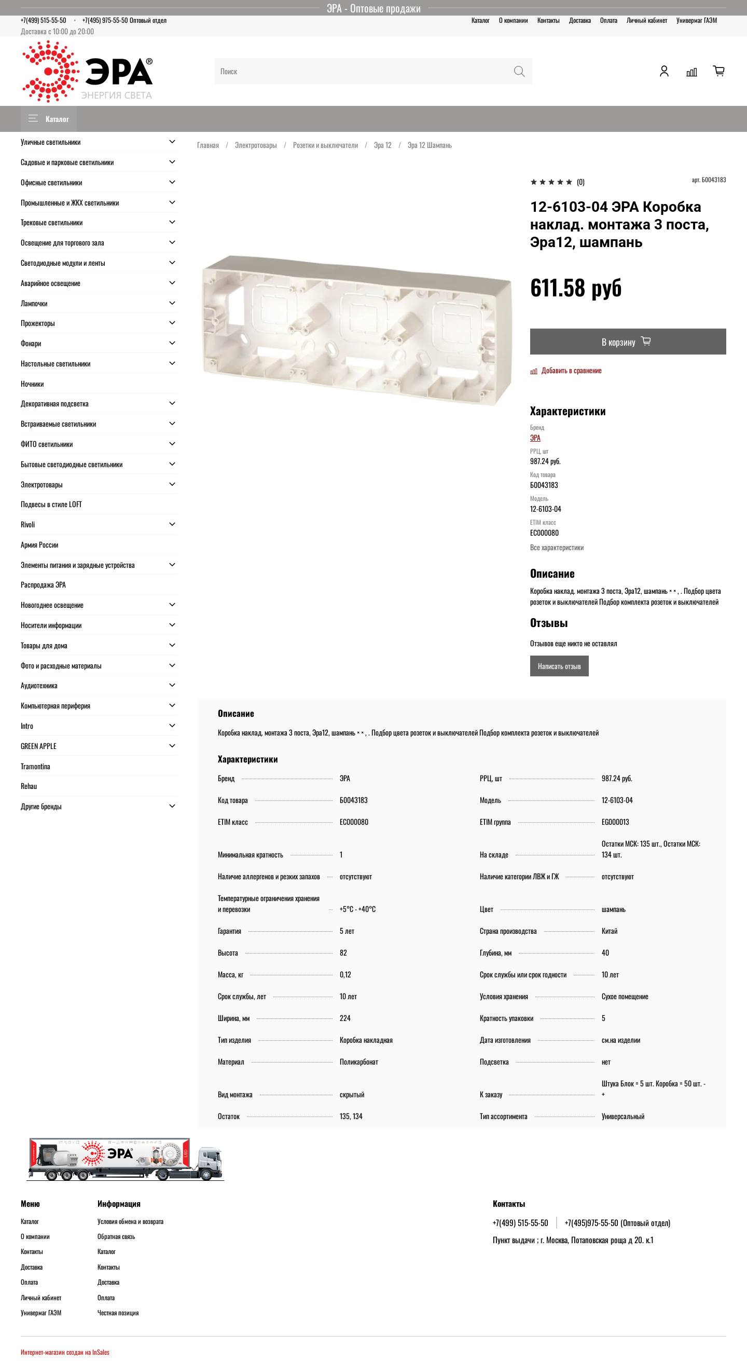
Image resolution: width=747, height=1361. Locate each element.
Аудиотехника (39, 684)
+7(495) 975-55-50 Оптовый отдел (124, 20)
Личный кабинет (647, 20)
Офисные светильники (51, 181)
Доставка (580, 20)
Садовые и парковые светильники (67, 161)
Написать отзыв (559, 665)
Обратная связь (116, 1236)
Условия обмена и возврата (130, 1221)
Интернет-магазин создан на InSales (65, 1352)
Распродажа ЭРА (43, 584)
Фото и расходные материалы (61, 665)
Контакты (548, 20)
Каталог (481, 20)
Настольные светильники (55, 363)
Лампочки (34, 302)
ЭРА (535, 437)
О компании (513, 20)
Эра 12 (383, 144)
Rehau (29, 785)
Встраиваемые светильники (58, 423)
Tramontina (35, 765)
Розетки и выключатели (325, 144)
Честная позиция (118, 1312)
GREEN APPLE (39, 745)
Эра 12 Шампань (430, 144)
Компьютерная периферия (55, 705)
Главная (208, 144)
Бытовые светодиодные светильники (71, 463)
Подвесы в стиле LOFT (51, 503)
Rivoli (28, 524)
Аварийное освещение (50, 282)
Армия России (39, 544)
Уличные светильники (50, 141)
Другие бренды (41, 805)
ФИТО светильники (47, 443)
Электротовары (256, 144)
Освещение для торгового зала (62, 242)
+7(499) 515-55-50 (43, 20)
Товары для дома (44, 644)
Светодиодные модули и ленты (63, 262)
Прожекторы (38, 322)
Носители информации (51, 624)
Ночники (32, 383)
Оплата (608, 20)
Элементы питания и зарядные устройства (78, 564)
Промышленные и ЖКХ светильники (70, 202)
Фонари (31, 342)
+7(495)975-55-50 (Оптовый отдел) (617, 1222)
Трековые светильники (51, 221)
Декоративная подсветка (55, 403)
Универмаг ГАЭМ (696, 20)
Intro (27, 725)
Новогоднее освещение (52, 604)
